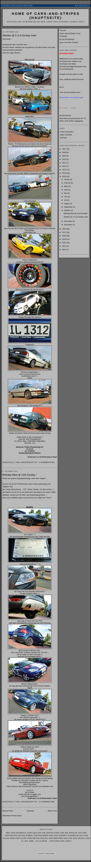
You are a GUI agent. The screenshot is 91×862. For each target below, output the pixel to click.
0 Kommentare (47, 462)
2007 (64, 149)
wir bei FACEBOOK (66, 39)
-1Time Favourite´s (66, 132)
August (67, 203)
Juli (65, 200)
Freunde (62, 30)
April (66, 190)
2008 (64, 152)
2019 (64, 239)
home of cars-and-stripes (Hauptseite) (46, 16)
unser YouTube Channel (68, 42)
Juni (66, 197)
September (68, 207)
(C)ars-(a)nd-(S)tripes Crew (69, 33)
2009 (64, 156)
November (68, 221)
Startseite (30, 811)
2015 (64, 176)
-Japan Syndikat (65, 135)
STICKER (63, 36)
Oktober (67, 210)
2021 (64, 246)
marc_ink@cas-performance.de (71, 79)
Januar (67, 179)
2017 (64, 232)
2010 (64, 159)
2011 (64, 163)
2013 (64, 170)
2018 (64, 236)
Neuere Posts (8, 811)
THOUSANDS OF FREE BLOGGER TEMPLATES (45, 5)
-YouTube (63, 138)
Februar (67, 183)
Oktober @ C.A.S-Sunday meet (19, 35)
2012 (64, 166)
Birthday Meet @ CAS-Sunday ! (20, 475)
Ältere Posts (52, 811)
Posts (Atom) (17, 816)
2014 (64, 173)
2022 (64, 250)
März (66, 186)
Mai (65, 193)
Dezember (68, 225)
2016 (64, 229)
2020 (64, 243)
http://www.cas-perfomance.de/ (71, 118)
